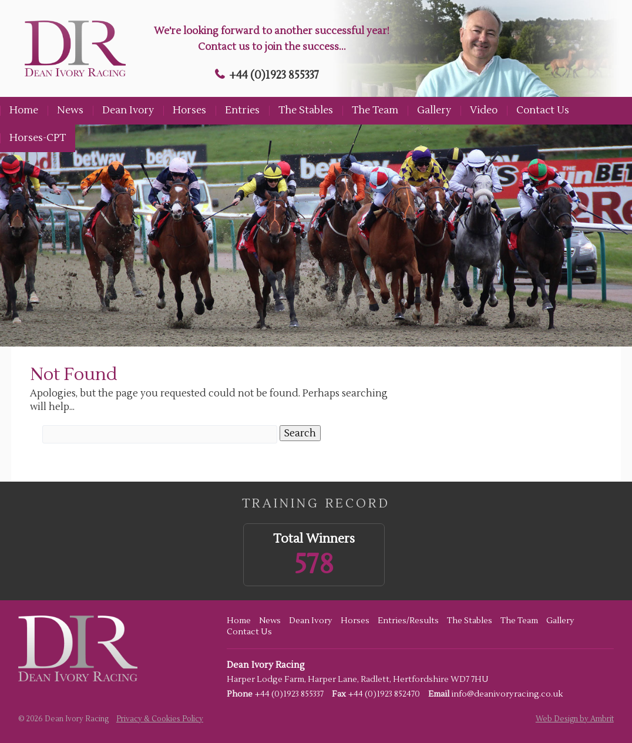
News (70, 110)
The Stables (305, 110)
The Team (375, 110)
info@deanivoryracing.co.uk (507, 694)
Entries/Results (408, 621)
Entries (242, 110)
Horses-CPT (37, 138)
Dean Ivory (128, 110)
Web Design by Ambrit (575, 719)
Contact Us (542, 110)
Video (483, 110)
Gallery (434, 110)
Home (23, 110)
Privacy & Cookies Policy (159, 719)
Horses (189, 110)
